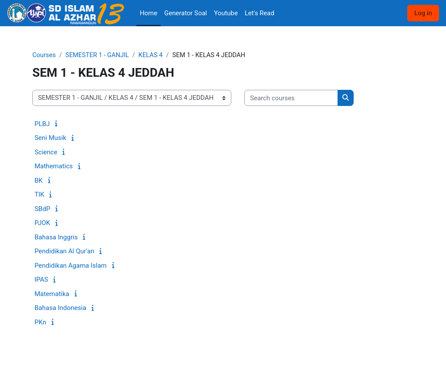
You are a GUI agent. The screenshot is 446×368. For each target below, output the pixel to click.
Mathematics (53, 166)
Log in (423, 13)
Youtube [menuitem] (226, 13)
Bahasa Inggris (56, 237)
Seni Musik (50, 138)
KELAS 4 (152, 55)
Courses (44, 55)
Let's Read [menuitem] (259, 13)
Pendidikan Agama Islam (70, 265)
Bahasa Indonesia (60, 308)
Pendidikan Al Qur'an (64, 252)
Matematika (51, 294)
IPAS (41, 280)
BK (38, 180)
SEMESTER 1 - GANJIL (98, 55)
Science (45, 152)
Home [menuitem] (148, 13)
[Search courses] (291, 98)
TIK (39, 195)
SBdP (42, 209)
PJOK (42, 223)
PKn (40, 322)
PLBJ (42, 124)
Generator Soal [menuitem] (185, 13)
